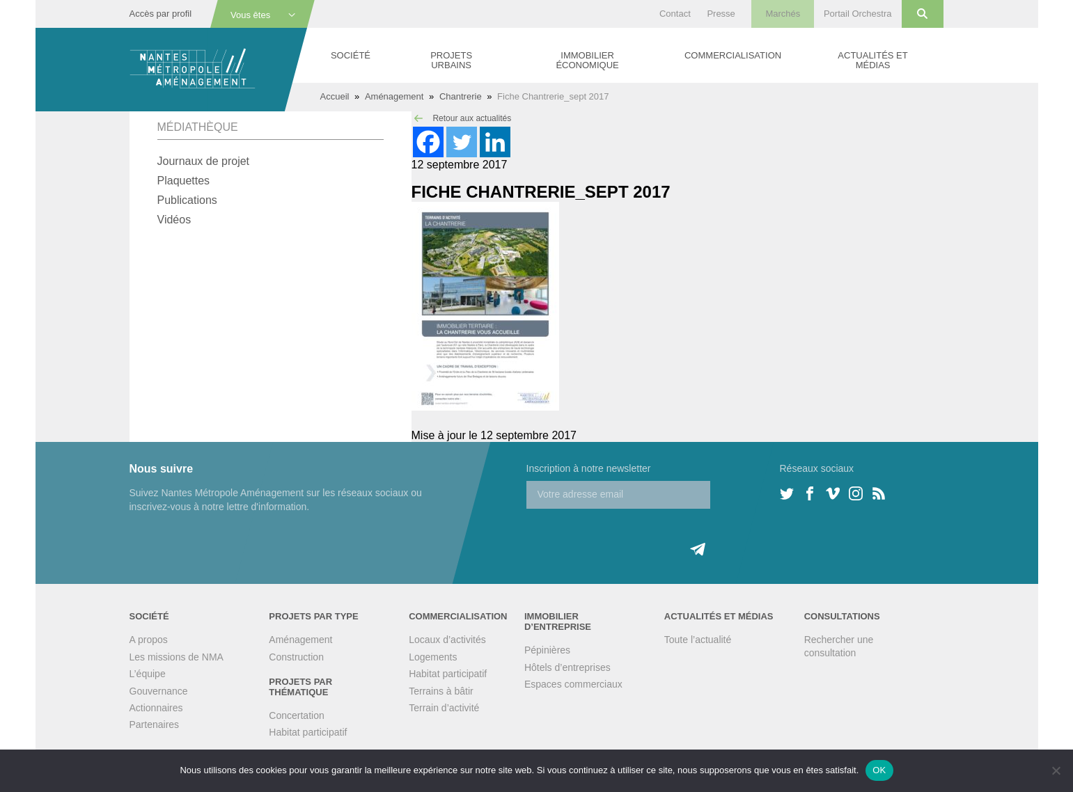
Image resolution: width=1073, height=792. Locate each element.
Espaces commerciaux (573, 684)
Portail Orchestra (858, 13)
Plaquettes (183, 181)
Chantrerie (460, 96)
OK (879, 770)
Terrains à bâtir (441, 691)
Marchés (782, 13)
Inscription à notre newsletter (588, 468)
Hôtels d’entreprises (567, 667)
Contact (675, 13)
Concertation (296, 715)
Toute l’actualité (698, 639)
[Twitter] (461, 142)
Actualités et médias (872, 60)
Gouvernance (159, 691)
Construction (296, 657)
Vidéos (174, 219)
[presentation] (632, 536)
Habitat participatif (308, 732)
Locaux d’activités (447, 639)
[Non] (1056, 770)
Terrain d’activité (444, 707)
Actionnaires (156, 707)
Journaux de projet (203, 161)
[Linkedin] (495, 142)
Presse (721, 13)
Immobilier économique (587, 60)
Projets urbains (451, 60)
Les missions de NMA (177, 657)
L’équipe (148, 673)
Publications (187, 200)
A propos (149, 639)
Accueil (335, 96)
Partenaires (155, 724)
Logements (433, 657)
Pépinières (547, 650)
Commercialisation (732, 55)
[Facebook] (428, 142)
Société (350, 55)
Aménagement (394, 96)
